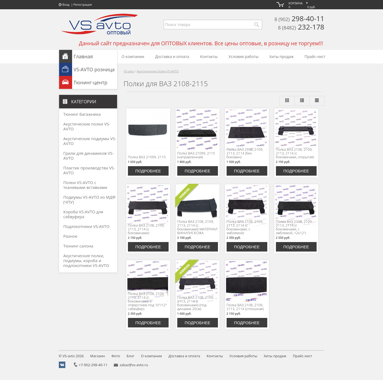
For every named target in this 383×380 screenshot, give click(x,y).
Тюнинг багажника (82, 114)
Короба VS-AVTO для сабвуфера (83, 214)
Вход (64, 4)
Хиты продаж (281, 56)
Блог (130, 355)
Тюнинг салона (78, 246)
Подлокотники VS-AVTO (86, 226)
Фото (115, 355)
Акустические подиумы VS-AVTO (89, 141)
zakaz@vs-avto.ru (134, 364)
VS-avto (129, 71)
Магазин (97, 355)
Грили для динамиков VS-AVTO (88, 155)
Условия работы (243, 56)
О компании (133, 56)
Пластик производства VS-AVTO (89, 170)
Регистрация (82, 4)
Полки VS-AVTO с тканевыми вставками (85, 185)
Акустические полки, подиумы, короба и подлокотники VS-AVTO (86, 260)
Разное (70, 236)
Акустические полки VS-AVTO (158, 71)
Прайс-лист (315, 56)
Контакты (209, 56)
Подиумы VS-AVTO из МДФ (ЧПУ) (89, 199)
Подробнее (148, 171)
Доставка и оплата (172, 56)
